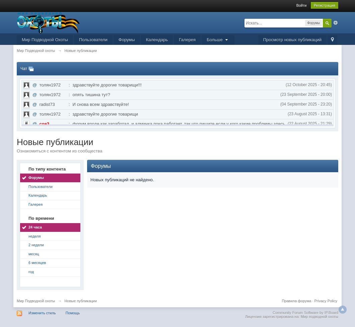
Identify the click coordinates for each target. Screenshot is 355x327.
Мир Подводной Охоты (45, 39)
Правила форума (297, 301)
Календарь (157, 39)
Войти (301, 5)
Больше (218, 39)
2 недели (36, 245)
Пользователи (93, 39)
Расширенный (335, 22)
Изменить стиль (42, 313)
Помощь (73, 313)
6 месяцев (37, 263)
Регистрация (324, 5)
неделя (34, 236)
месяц (33, 254)
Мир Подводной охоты (36, 301)
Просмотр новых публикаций (292, 39)
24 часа (35, 227)
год (31, 272)
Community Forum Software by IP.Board (305, 313)
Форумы (127, 39)
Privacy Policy (325, 301)
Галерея (187, 39)
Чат (23, 68)
